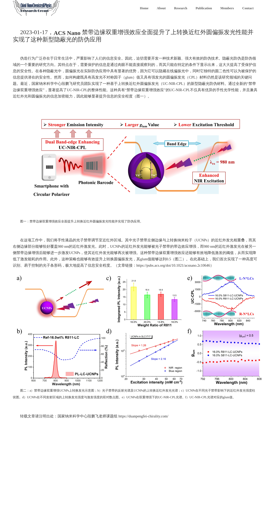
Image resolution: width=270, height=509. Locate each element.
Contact (248, 8)
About (161, 8)
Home (144, 8)
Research (180, 8)
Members (227, 8)
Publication (204, 8)
